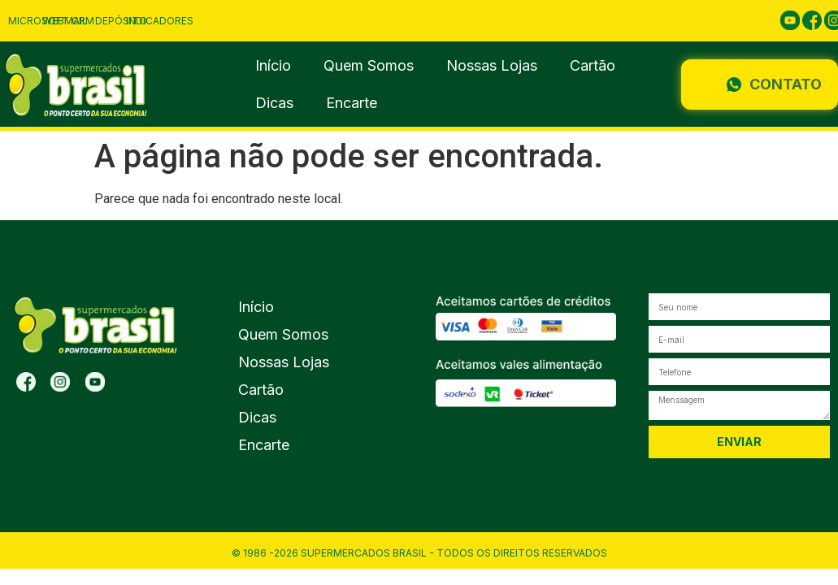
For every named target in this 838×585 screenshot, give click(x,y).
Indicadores (159, 21)
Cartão (592, 65)
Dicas (274, 102)
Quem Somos (368, 65)
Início (273, 65)
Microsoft (38, 21)
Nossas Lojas (491, 65)
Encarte (351, 102)
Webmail (65, 21)
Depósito (121, 21)
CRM (83, 21)
